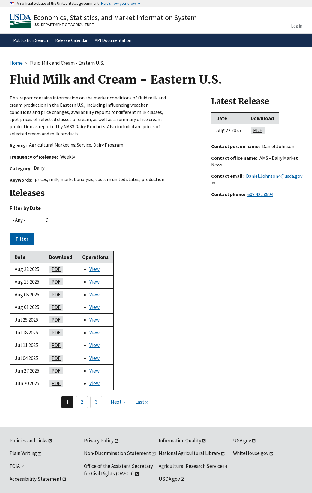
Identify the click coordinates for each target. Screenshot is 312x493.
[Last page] (142, 402)
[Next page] (119, 402)
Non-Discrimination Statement (117, 453)
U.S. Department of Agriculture (64, 24)
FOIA (15, 466)
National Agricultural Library (189, 453)
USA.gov (242, 440)
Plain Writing (23, 453)
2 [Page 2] (82, 402)
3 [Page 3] (96, 402)
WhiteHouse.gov (250, 453)
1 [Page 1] (67, 402)
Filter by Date (25, 208)
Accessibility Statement (36, 479)
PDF (55, 269)
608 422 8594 (260, 194)
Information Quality (180, 440)
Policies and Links (28, 440)
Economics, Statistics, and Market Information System (115, 17)
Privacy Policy (99, 440)
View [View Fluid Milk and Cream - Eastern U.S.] (94, 269)
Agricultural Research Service (191, 466)
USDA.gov (169, 479)
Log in (296, 26)
